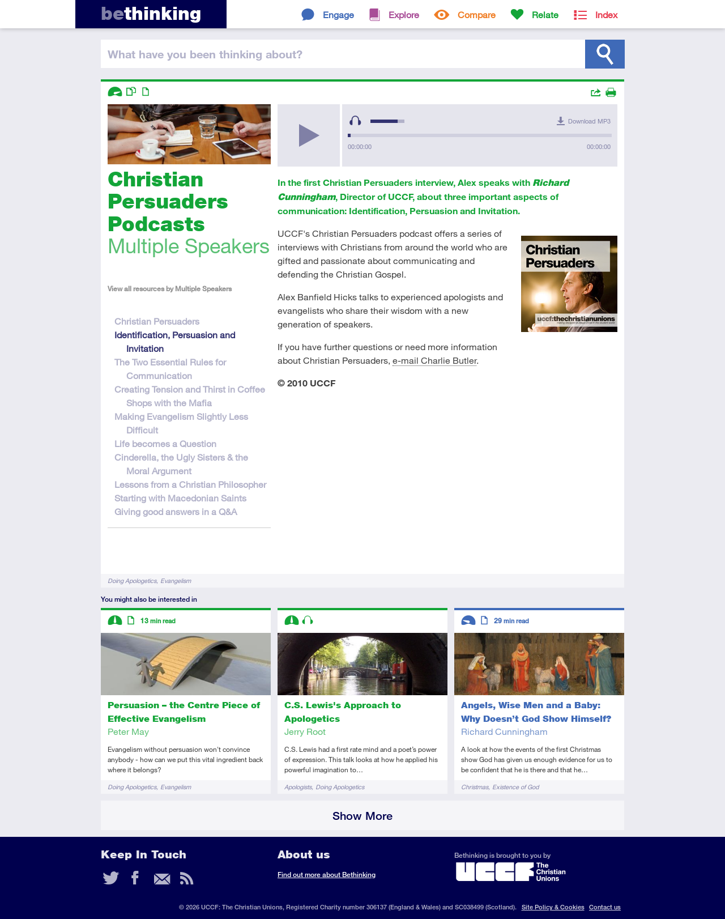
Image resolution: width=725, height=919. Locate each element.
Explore (404, 14)
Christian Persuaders (156, 321)
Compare (477, 14)
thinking (151, 13)
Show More (362, 815)
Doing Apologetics (132, 580)
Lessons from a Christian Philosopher (190, 484)
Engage (338, 14)
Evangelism (175, 580)
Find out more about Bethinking (327, 874)
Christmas (474, 786)
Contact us (605, 907)
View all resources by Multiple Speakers (170, 288)
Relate (545, 14)
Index (606, 14)
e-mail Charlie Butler (434, 360)
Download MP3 (589, 121)
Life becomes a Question (165, 443)
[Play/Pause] (309, 135)
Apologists (298, 786)
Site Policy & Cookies (553, 907)
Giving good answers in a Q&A (175, 511)
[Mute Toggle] (355, 120)
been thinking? (205, 54)
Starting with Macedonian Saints (180, 497)
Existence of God (515, 786)
